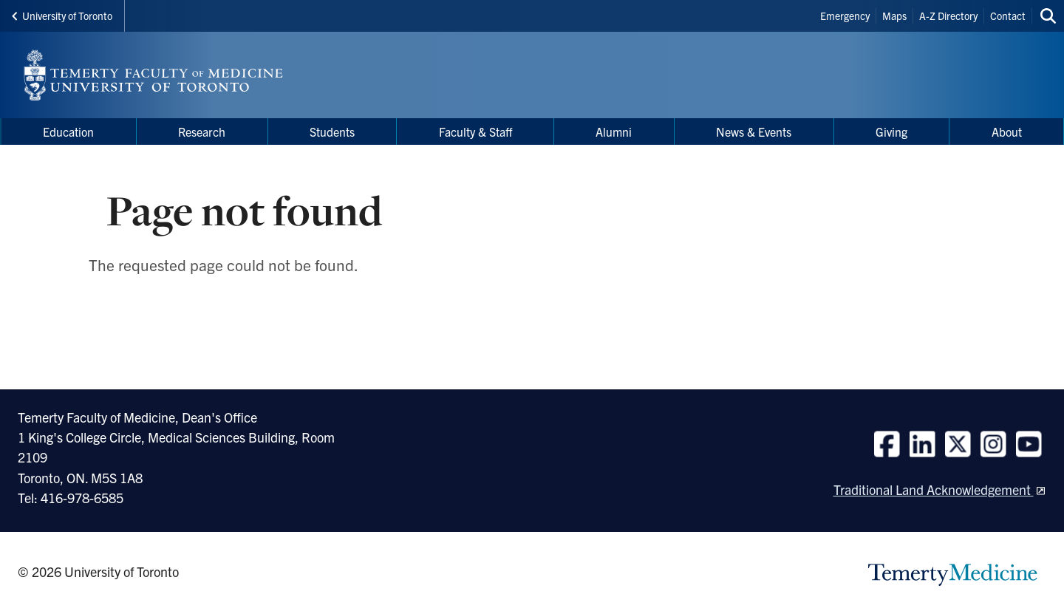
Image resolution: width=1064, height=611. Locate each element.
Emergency (845, 15)
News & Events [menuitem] (753, 131)
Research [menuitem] (201, 131)
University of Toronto (62, 15)
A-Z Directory (948, 15)
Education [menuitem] (68, 131)
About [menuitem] (1007, 131)
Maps (894, 15)
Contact (1008, 15)
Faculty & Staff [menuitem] (475, 131)
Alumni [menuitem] (614, 131)
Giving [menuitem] (891, 131)
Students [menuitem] (332, 131)
